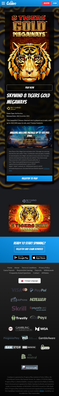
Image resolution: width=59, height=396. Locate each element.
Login (54, 3)
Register (46, 3)
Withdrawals (49, 270)
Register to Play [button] (29, 178)
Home (9, 268)
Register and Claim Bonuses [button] (29, 249)
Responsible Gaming (24, 270)
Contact (36, 273)
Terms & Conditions (29, 268)
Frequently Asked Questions (20, 273)
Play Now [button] (29, 87)
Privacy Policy (44, 268)
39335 (42, 391)
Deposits (38, 270)
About (16, 268)
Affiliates (45, 273)
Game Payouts (9, 270)
